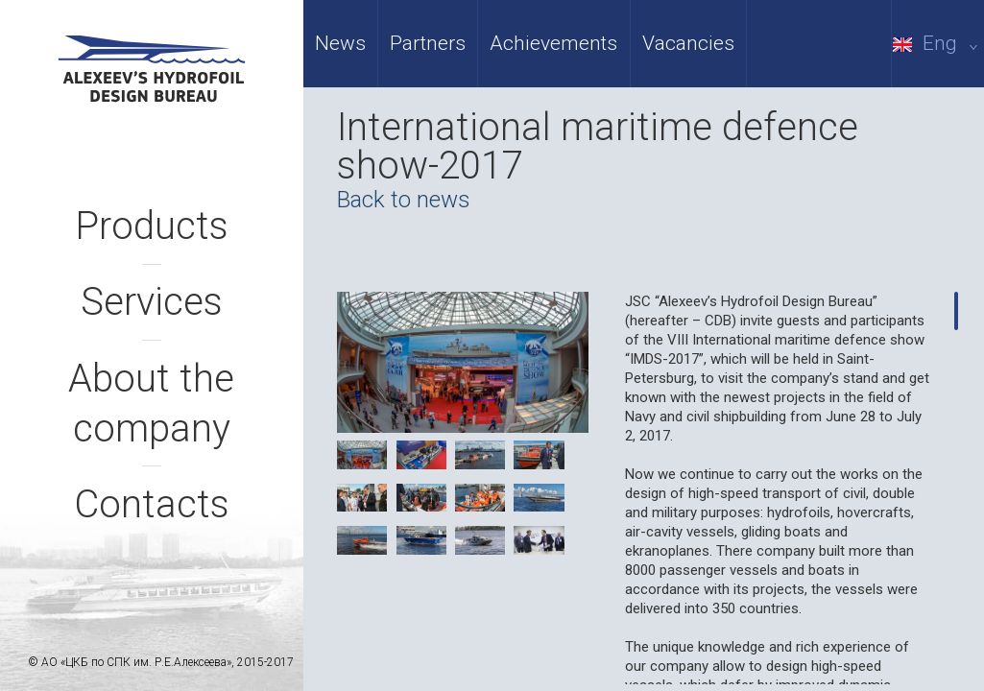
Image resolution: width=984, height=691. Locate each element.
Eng (938, 43)
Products (151, 226)
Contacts (151, 504)
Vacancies (688, 43)
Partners (428, 43)
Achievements (553, 43)
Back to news (403, 199)
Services (152, 301)
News (340, 43)
